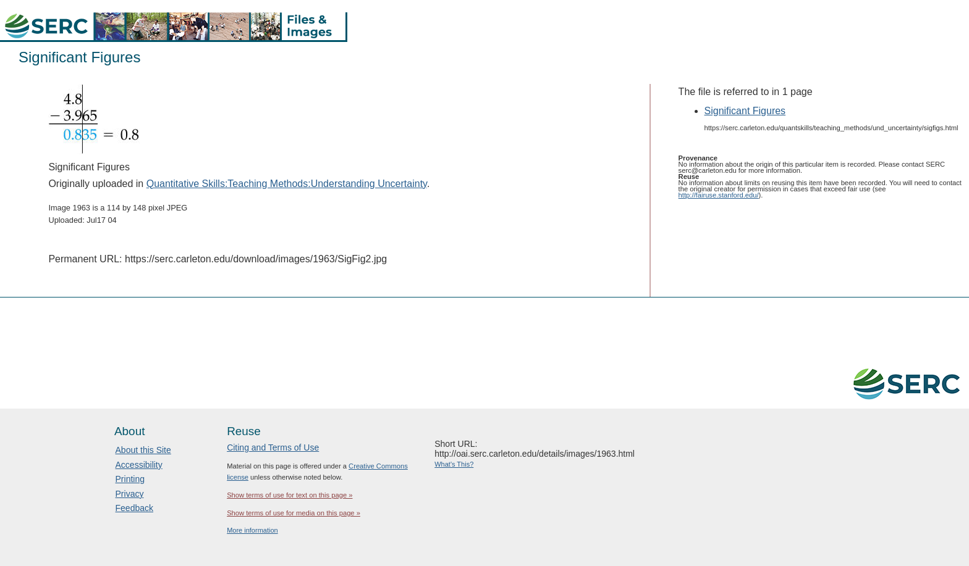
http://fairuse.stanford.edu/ (719, 195)
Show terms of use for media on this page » (293, 513)
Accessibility (139, 465)
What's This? (453, 464)
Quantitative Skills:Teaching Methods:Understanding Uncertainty (286, 183)
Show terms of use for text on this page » (289, 495)
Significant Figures (745, 111)
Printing (130, 479)
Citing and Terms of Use (273, 447)
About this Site (143, 450)
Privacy (130, 494)
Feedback (134, 508)
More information (252, 530)
